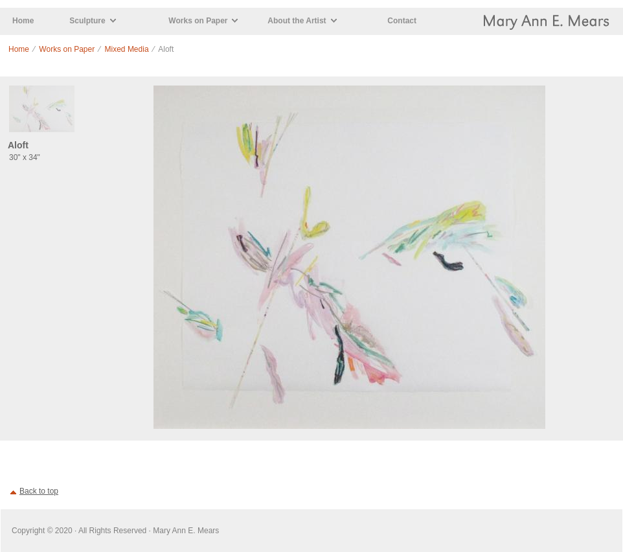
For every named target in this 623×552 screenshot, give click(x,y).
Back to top (38, 491)
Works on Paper (197, 20)
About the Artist (296, 20)
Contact (401, 20)
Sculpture (87, 20)
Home (23, 20)
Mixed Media (127, 49)
